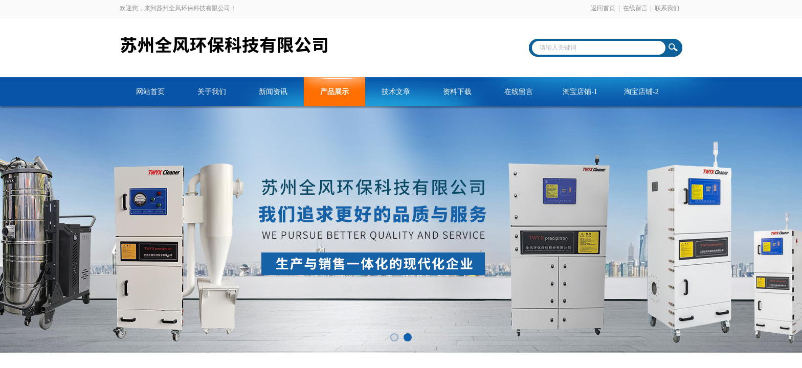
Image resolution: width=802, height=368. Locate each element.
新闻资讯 (273, 92)
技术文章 (396, 92)
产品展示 (334, 92)
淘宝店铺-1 (580, 92)
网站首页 (150, 92)
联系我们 (667, 8)
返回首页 (603, 8)
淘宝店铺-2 (641, 92)
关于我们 (211, 92)
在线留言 (635, 8)
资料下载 (457, 92)
